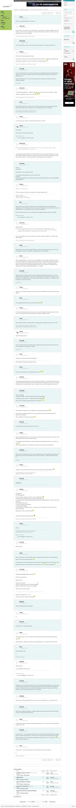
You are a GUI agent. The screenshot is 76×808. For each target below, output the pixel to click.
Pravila (2, 806)
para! (20, 646)
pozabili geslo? (67, 28)
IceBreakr (21, 449)
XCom (21, 367)
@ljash (21, 464)
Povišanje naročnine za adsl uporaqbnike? (26, 790)
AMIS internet (19, 777)
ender (20, 102)
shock (17, 791)
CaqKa (51, 781)
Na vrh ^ (73, 806)
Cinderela (52, 777)
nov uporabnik (67, 27)
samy (17, 778)
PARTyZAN (22, 40)
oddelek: (36, 801)
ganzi (20, 297)
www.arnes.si (18, 482)
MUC (20, 202)
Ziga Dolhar (52, 790)
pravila (3, 27)
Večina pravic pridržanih (9, 806)
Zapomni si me (67, 18)
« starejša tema (23, 801)
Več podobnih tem (17, 796)
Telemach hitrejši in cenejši (22, 772)
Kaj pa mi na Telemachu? (22, 786)
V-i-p (17, 782)
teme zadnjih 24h (5, 18)
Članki (2, 20)
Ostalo (2, 26)
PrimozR (21, 377)
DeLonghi (52, 786)
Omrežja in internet (24, 779)
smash (21, 125)
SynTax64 (21, 163)
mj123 (20, 255)
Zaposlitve (3, 22)
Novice (2, 11)
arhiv (3, 13)
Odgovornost (18, 806)
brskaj (3, 24)
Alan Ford (21, 26)
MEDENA (21, 601)
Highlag (21, 51)
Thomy (21, 16)
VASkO (21, 432)
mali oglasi (4, 16)
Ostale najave (26, 775)
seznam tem (66, 39)
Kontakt (29, 806)
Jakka (20, 245)
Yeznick (17, 787)
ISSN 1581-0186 (35, 806)
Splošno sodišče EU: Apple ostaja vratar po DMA (28, 0)
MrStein (21, 184)
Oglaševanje (24, 806)
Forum (2, 15)
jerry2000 (21, 68)
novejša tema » (52, 801)
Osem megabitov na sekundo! (23, 781)
